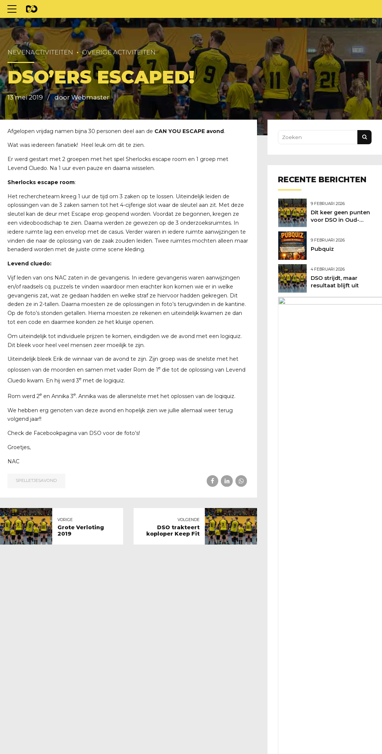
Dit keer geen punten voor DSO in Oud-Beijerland (340, 219)
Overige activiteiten (119, 52)
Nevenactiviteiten (40, 52)
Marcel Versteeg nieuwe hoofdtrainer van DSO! (341, 314)
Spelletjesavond (36, 480)
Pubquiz (324, 247)
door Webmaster (81, 97)
